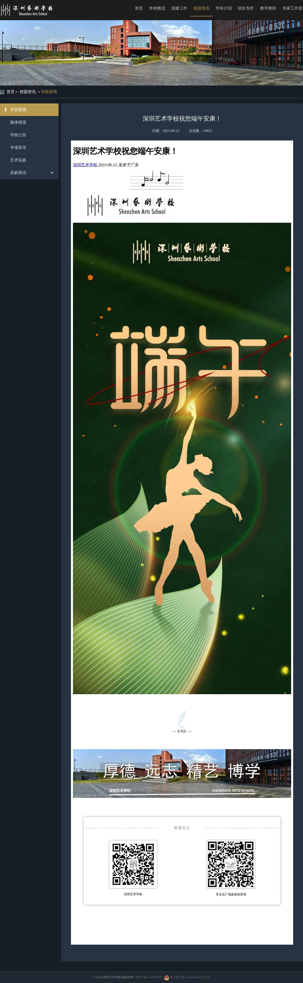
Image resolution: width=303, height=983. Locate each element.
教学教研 (268, 8)
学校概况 (157, 8)
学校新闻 (49, 92)
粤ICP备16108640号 (149, 977)
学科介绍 (224, 8)
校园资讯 (201, 8)
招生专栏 (246, 8)
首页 (139, 8)
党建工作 (179, 8)
